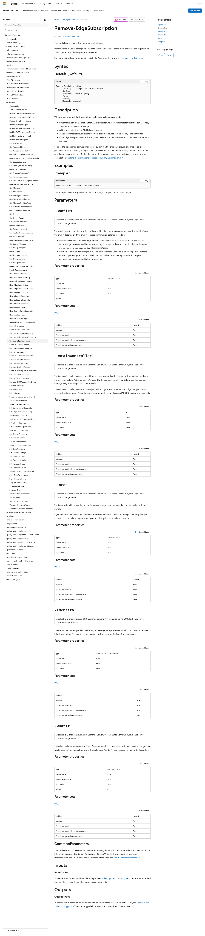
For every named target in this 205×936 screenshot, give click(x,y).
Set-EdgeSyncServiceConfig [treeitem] (20, 411)
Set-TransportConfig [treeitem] (17, 460)
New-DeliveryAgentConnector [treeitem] (21, 281)
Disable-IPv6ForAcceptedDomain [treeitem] (22, 117)
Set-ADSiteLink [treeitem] (13, 564)
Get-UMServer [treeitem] (13, 98)
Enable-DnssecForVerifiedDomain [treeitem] (22, 128)
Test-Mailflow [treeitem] (14, 497)
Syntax (162, 24)
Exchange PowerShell (70, 36)
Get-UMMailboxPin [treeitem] (15, 95)
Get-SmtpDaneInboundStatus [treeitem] (21, 240)
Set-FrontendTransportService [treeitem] (21, 419)
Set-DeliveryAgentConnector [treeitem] (21, 408)
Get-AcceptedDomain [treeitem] (18, 147)
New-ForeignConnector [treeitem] (18, 292)
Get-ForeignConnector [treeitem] (18, 169)
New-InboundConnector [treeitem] (19, 296)
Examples (163, 31)
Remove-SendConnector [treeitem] (19, 374)
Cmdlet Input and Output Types (114, 878)
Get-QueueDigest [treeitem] (16, 218)
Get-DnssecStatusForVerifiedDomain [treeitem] (24, 158)
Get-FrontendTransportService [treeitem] (21, 173)
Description (162, 28)
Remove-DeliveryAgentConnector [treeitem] (22, 337)
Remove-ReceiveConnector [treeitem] (20, 359)
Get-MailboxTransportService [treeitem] (21, 184)
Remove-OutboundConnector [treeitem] (21, 355)
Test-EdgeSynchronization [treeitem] (19, 493)
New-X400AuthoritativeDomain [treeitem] (22, 322)
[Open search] (192, 3)
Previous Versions (24, 928)
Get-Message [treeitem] (14, 188)
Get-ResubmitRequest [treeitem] (18, 229)
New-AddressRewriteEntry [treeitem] (19, 277)
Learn (56, 19)
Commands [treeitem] (11, 39)
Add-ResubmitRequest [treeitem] (18, 109)
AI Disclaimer (8, 928)
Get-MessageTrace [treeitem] (16, 191)
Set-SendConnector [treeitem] (17, 449)
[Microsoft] (5, 3)
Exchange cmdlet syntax (132, 58)
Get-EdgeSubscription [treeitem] (18, 162)
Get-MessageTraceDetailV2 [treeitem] (18, 87)
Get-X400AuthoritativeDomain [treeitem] (21, 266)
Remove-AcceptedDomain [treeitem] (19, 329)
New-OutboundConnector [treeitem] (20, 300)
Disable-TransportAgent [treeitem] (18, 124)
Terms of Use (95, 928)
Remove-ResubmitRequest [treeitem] (19, 367)
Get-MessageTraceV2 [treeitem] (15, 91)
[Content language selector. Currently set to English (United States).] (15, 922)
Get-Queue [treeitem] (13, 214)
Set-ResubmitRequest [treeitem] (18, 441)
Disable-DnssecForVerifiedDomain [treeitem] (22, 113)
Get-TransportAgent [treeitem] (17, 247)
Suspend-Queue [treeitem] (15, 490)
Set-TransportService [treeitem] (17, 467)
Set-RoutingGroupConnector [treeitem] (21, 445)
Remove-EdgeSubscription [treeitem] (20, 341)
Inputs (162, 38)
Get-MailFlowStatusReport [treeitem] (18, 83)
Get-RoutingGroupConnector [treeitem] (21, 233)
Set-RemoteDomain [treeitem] (17, 437)
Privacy (57, 928)
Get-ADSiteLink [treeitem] (13, 80)
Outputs (162, 41)
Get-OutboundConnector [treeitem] (19, 210)
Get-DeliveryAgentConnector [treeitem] (21, 154)
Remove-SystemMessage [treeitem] (19, 378)
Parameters (164, 35)
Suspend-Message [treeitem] (16, 486)
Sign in (199, 3)
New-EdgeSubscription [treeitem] (18, 285)
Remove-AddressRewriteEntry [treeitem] (21, 333)
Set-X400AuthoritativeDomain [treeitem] (21, 471)
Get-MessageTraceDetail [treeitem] (19, 195)
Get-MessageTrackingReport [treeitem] (20, 203)
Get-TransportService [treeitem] (17, 262)
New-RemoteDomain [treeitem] (17, 307)
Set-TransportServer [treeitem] (17, 464)
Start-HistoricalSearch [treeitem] (18, 479)
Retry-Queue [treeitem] (14, 393)
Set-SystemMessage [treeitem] (17, 452)
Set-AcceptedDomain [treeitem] (18, 400)
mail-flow (84, 19)
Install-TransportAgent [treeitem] (18, 270)
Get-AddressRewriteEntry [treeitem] (19, 151)
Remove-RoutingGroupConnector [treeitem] (22, 370)
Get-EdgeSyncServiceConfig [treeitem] (20, 165)
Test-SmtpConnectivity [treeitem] (18, 501)
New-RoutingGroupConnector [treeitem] (21, 311)
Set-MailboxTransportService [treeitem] (20, 426)
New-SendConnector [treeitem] (17, 315)
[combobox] (25, 25)
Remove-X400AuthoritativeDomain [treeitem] (23, 382)
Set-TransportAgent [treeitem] (17, 456)
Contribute (46, 928)
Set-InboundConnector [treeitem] (18, 423)
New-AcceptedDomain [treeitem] (18, 273)
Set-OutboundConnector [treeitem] (19, 430)
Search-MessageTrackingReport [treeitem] (22, 397)
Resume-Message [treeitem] (16, 385)
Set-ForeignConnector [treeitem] (18, 415)
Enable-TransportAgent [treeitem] (18, 139)
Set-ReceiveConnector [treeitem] (18, 434)
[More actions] (148, 20)
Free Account (195, 10)
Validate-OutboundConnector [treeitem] (21, 508)
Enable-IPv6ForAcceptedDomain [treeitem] (22, 132)
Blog (35, 928)
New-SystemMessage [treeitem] (18, 318)
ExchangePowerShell (70, 19)
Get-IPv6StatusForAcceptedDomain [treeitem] (23, 180)
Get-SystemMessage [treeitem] (17, 244)
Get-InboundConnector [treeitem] (18, 177)
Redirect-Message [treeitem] (16, 326)
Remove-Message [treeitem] (16, 352)
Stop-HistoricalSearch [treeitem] (18, 482)
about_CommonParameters (126, 857)
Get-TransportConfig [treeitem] (17, 251)
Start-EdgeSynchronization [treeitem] (20, 475)
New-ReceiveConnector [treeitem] (18, 303)
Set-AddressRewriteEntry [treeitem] (19, 404)
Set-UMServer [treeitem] (13, 568)
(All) (57, 312)
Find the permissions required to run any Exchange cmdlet (96, 157)
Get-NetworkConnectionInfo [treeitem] (20, 206)
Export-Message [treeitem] (15, 143)
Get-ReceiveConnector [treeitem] (18, 221)
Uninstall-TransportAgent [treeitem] (19, 505)
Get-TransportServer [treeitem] (17, 259)
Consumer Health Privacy (75, 928)
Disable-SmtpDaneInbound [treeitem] (20, 121)
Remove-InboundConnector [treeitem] (20, 348)
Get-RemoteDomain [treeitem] (17, 225)
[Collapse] (45, 19)
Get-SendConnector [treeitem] (17, 236)
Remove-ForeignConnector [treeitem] (20, 344)
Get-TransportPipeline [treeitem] (18, 255)
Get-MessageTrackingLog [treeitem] (19, 199)
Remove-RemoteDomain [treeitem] (19, 363)
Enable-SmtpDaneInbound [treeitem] (20, 136)
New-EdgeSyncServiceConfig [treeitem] (21, 288)
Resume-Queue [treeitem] (15, 389)
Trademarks (108, 928)
